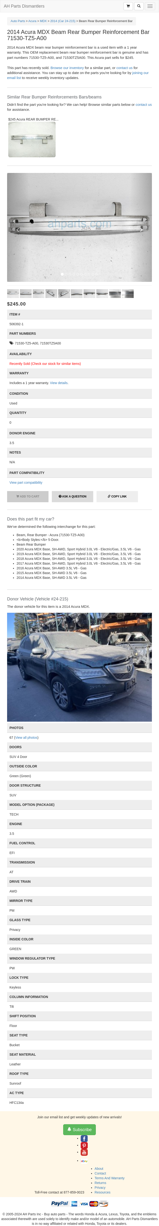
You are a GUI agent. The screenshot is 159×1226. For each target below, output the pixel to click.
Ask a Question (72, 496)
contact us (124, 68)
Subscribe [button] (79, 1129)
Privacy (100, 1187)
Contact (100, 1173)
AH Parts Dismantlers (24, 6)
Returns (100, 1183)
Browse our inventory (67, 68)
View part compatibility (25, 482)
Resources (102, 1192)
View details (58, 383)
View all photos (26, 737)
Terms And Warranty (109, 1178)
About (99, 1168)
